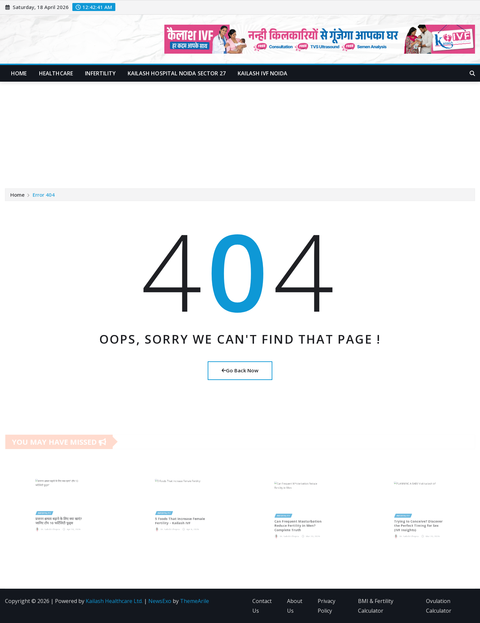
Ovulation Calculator (438, 605)
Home (19, 73)
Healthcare (56, 73)
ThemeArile (194, 601)
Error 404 (44, 194)
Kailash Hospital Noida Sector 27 (177, 73)
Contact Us (262, 605)
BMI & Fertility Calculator (375, 605)
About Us (294, 605)
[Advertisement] (240, 132)
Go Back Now (240, 370)
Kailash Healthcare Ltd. (114, 601)
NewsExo (159, 601)
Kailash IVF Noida (262, 73)
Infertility (100, 73)
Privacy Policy (326, 605)
